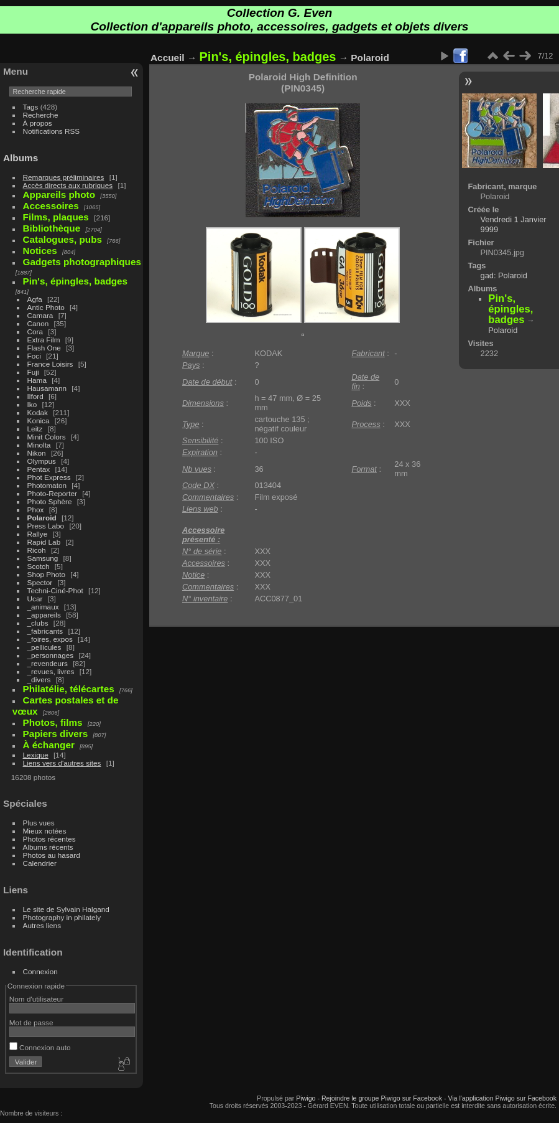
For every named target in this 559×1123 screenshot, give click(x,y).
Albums (20, 158)
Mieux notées (45, 831)
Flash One (44, 348)
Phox (35, 509)
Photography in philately (62, 917)
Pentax (38, 469)
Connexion (40, 971)
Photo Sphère (49, 501)
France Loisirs (50, 364)
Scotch (38, 566)
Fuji (33, 372)
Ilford (35, 396)
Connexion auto (40, 1047)
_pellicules (44, 647)
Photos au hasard (51, 855)
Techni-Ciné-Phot (55, 590)
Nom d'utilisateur (36, 999)
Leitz (35, 429)
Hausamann (47, 388)
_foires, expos (50, 639)
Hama (37, 380)
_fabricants (45, 631)
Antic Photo (46, 307)
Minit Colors (46, 437)
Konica (38, 420)
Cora (35, 331)
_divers (39, 679)
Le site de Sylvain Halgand (66, 909)
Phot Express (49, 477)
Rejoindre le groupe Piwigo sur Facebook (381, 1098)
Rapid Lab (44, 542)
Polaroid (42, 518)
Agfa (34, 299)
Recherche (40, 115)
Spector (40, 582)
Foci (34, 356)
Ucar (35, 598)
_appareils (44, 615)
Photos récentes (49, 839)
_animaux (43, 607)
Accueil (167, 57)
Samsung (42, 558)
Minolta (39, 445)
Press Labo (46, 526)
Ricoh (36, 550)
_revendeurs (47, 663)
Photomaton (47, 485)
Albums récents (48, 847)
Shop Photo (46, 574)
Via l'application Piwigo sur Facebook (502, 1098)
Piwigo (305, 1098)
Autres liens (42, 925)
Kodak (37, 412)
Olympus (41, 461)
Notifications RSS (51, 131)
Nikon (36, 453)
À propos (37, 123)
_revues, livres (51, 671)
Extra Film (43, 340)
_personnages (50, 655)
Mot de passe (31, 1022)
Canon (38, 323)
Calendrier (40, 863)
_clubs (38, 623)
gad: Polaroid (504, 275)
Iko (32, 404)
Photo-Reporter (52, 493)
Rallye (37, 534)
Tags (31, 107)
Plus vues (39, 823)
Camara (40, 315)
